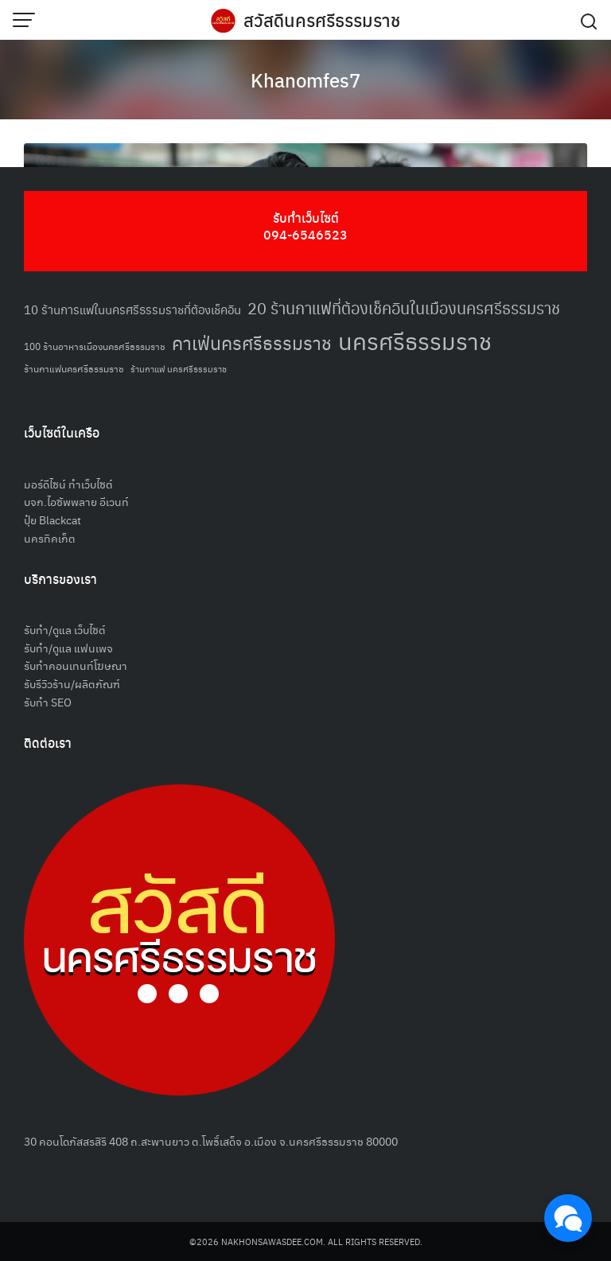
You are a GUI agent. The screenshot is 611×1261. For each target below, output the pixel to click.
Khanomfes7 (305, 79)
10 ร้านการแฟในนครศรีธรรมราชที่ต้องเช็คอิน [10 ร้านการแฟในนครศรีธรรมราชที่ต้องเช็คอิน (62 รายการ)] (132, 309)
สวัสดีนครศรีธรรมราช (321, 20)
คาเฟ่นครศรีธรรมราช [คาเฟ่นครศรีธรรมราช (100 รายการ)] (252, 342)
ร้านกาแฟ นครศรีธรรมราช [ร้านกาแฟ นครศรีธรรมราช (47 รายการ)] (178, 369)
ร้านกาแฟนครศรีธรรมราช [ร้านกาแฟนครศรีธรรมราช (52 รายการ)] (74, 368)
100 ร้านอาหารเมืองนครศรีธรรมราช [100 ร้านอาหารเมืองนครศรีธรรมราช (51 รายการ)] (94, 345)
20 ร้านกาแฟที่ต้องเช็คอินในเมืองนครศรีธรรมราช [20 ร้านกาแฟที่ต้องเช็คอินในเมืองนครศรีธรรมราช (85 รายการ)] (403, 308)
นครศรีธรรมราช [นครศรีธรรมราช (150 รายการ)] (415, 340)
